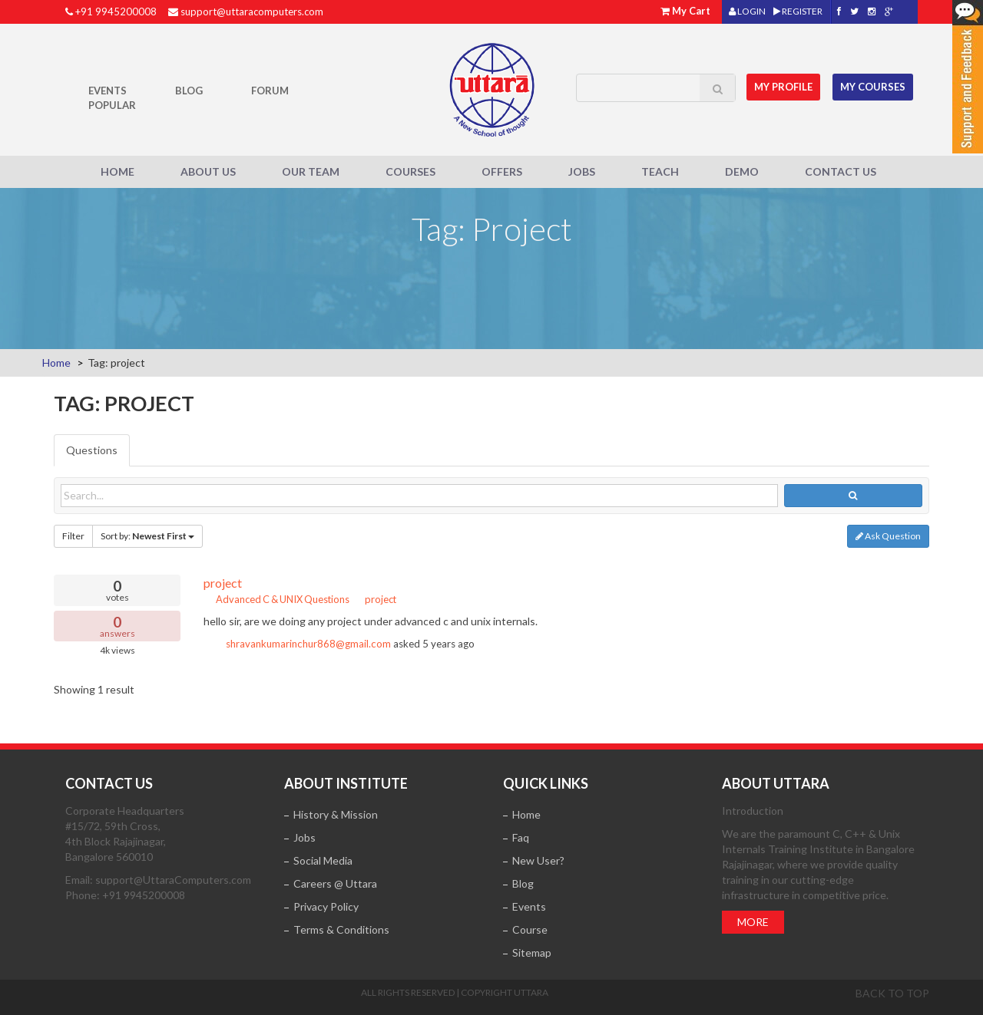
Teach (660, 171)
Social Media (322, 860)
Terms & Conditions (341, 929)
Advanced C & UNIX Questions (276, 599)
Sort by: (147, 536)
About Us (208, 171)
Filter (73, 536)
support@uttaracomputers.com (251, 11)
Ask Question (888, 536)
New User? (538, 860)
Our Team (310, 171)
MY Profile (784, 87)
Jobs (581, 171)
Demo (742, 171)
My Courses (872, 87)
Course (530, 929)
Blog (189, 90)
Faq (520, 837)
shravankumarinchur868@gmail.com (308, 644)
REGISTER (797, 11)
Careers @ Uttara (335, 883)
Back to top (892, 993)
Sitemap (531, 952)
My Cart (691, 11)
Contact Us (840, 171)
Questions (91, 449)
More (753, 921)
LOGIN (747, 11)
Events (107, 90)
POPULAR (112, 105)
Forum (270, 90)
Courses (410, 171)
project (223, 582)
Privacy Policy (326, 906)
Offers (502, 171)
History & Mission (335, 814)
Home (117, 171)
